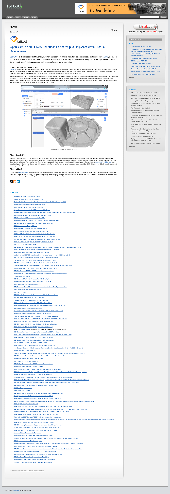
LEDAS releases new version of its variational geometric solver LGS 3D (35, 446)
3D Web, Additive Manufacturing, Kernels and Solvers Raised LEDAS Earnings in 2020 (40, 202)
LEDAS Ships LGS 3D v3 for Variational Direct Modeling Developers (34, 345)
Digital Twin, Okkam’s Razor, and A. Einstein (143, 133)
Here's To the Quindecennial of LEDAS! (25, 244)
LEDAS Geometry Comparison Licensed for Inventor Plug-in (32, 231)
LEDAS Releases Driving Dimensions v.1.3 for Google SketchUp (33, 337)
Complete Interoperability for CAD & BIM (143, 69)
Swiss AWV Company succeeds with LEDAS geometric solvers (32, 462)
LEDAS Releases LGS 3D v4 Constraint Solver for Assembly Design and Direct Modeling (40, 318)
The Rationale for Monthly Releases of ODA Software (145, 143)
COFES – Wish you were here (23, 388)
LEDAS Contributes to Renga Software (25, 226)
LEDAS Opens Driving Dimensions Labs (26, 403)
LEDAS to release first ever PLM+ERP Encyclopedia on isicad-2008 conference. (38, 454)
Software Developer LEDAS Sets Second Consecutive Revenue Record (35, 268)
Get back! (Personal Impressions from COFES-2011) (29, 297)
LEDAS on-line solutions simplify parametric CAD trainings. (31, 457)
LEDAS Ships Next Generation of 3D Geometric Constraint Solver (33, 364)
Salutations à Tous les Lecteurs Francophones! (144, 95)
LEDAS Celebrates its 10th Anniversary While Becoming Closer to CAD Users (37, 398)
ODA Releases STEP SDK (139, 61)
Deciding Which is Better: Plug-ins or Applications (28, 199)
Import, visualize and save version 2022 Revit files (146, 66)
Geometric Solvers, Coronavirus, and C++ (142, 136)
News (131, 43)
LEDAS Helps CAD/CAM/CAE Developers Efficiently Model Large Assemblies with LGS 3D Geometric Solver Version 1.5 (50, 409)
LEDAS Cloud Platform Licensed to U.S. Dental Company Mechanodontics (36, 220)
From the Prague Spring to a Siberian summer (27, 289)
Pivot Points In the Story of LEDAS (140, 108)
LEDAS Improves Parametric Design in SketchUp (28, 358)
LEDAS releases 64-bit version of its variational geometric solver (33, 435)
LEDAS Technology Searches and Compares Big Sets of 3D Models (34, 236)
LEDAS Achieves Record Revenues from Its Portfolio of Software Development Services (40, 287)
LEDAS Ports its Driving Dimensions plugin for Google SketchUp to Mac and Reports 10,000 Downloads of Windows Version (51, 380)
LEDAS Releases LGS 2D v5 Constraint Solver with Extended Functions (35, 324)
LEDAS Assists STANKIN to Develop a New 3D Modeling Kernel (33, 279)
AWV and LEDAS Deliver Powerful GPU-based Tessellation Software (34, 234)
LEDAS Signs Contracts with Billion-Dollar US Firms (29, 204)
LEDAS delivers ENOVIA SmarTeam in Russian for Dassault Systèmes (35, 451)
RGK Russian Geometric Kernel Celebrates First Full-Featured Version (35, 260)
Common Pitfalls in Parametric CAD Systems (27, 433)
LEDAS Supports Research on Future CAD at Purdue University (33, 374)
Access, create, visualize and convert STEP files (145, 71)
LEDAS (105, 57)
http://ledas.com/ (23, 172)
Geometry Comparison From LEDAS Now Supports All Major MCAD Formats (37, 239)
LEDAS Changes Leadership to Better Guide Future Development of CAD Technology (39, 305)
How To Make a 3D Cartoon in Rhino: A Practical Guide (30, 342)
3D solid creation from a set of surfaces (143, 74)
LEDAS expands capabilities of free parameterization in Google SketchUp (36, 414)
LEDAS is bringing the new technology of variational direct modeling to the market (38, 425)
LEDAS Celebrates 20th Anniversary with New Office (29, 218)
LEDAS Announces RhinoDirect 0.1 (24, 350)
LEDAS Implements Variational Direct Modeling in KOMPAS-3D (33, 281)
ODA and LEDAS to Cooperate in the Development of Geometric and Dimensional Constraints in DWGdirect (46, 382)
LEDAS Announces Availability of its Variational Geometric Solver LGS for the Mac (38, 393)
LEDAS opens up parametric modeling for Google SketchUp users (33, 422)
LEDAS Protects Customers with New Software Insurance (31, 228)
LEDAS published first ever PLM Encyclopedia (28, 441)
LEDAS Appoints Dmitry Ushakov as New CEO (28, 308)
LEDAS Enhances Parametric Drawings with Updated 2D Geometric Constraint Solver (40, 356)
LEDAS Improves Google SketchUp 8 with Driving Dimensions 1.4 (33, 313)
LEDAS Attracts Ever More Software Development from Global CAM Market (36, 249)
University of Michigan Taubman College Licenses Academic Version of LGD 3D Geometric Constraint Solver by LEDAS (50, 353)
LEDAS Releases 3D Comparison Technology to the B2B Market (33, 241)
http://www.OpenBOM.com (103, 162)
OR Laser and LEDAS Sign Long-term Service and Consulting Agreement (36, 257)
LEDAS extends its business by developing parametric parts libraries (34, 459)
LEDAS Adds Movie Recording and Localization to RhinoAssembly (34, 340)
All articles (132, 146)
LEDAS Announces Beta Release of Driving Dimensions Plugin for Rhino (35, 385)
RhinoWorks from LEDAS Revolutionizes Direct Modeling (31, 300)
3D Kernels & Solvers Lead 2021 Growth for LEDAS (145, 98)
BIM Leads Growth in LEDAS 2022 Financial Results (145, 93)
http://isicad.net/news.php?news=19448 (32, 470)
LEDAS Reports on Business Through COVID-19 (28, 207)
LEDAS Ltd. (16, 490)
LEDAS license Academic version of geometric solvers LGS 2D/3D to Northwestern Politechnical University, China (48, 449)
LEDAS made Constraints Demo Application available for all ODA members (36, 332)
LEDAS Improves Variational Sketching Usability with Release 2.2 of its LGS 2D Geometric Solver (43, 406)
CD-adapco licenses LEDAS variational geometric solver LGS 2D (33, 396)
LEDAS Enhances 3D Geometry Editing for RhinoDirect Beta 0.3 (33, 327)
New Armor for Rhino (20, 292)
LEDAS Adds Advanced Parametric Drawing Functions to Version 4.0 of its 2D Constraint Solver (42, 334)
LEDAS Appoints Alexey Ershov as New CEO (27, 284)
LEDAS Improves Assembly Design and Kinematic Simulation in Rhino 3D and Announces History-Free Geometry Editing (50, 372)
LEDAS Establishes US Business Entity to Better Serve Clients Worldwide (36, 263)
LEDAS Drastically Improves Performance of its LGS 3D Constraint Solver (36, 295)
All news (114, 30)
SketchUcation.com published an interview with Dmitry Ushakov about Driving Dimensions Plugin (43, 377)
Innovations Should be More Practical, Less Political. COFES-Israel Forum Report (38, 310)
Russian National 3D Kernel (22, 276)
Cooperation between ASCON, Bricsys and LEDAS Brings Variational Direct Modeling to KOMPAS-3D (44, 265)
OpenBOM (14, 57)
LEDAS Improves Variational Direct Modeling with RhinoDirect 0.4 (33, 321)
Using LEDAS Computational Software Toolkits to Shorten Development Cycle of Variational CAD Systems (46, 438)
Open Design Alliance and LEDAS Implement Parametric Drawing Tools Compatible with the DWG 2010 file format (48, 348)
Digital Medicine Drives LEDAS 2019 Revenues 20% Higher (32, 210)
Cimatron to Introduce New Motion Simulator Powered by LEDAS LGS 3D (36, 316)
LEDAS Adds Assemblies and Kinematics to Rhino (29, 366)
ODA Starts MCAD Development (141, 46)
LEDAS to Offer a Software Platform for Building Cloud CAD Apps (33, 223)
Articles (132, 90)
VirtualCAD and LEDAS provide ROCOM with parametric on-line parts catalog (37, 417)
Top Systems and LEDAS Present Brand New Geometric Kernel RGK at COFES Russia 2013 (42, 255)
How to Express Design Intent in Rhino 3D (26, 361)
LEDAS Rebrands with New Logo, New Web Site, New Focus (32, 215)
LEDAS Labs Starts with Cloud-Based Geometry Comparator (32, 252)
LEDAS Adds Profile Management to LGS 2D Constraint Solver (33, 303)
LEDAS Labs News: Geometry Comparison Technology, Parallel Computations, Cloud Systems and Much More (47, 247)
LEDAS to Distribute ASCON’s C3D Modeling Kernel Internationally (34, 271)
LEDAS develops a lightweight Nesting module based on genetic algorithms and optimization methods (44, 212)
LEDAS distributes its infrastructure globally (27, 196)
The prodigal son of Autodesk (22, 390)
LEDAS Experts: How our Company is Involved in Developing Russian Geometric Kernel (40, 273)
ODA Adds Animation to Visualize (141, 63)
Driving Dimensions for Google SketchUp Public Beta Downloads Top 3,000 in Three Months (41, 411)
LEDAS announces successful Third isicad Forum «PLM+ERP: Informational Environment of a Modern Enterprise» (48, 443)
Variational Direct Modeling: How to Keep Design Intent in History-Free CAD (36, 427)
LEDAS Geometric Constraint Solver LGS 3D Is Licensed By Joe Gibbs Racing (37, 369)
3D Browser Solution (24, 329)
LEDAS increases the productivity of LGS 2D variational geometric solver (36, 430)
